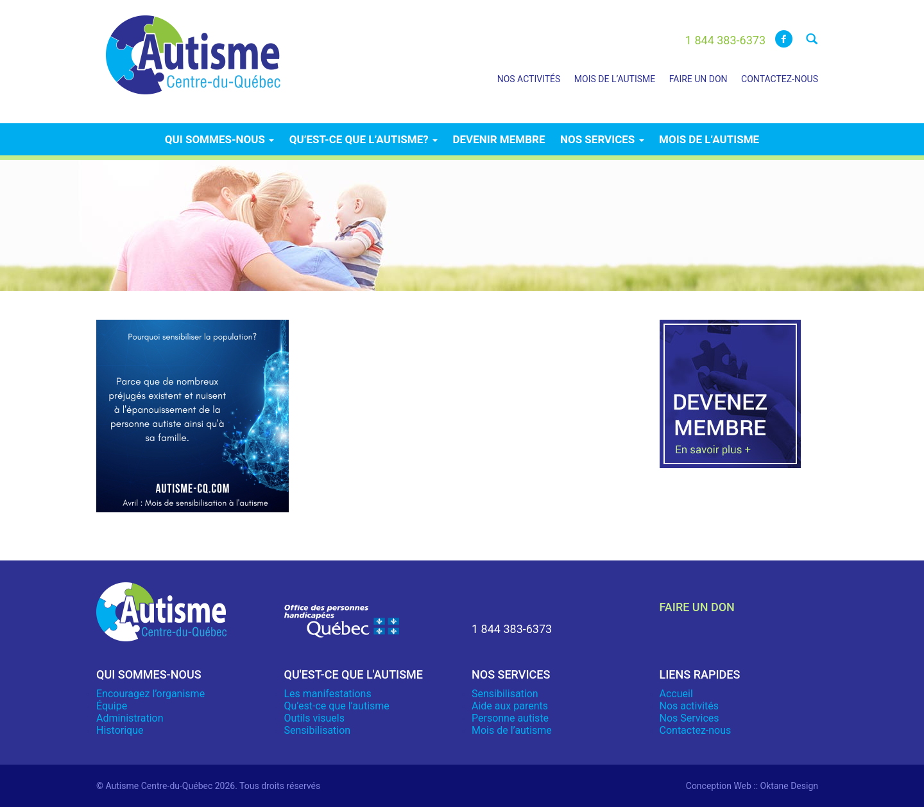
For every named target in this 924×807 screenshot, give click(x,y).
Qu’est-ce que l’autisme (336, 706)
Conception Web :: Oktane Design (752, 786)
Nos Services (689, 718)
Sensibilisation (317, 730)
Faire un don (698, 79)
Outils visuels (314, 718)
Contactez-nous (779, 79)
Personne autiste (510, 718)
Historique (119, 730)
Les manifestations (328, 694)
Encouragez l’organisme (150, 694)
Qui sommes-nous (219, 139)
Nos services (602, 139)
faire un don (697, 607)
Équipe (111, 706)
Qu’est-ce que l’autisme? (363, 139)
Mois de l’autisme (614, 79)
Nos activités (529, 79)
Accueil (676, 694)
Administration (130, 718)
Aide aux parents (510, 706)
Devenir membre (498, 139)
